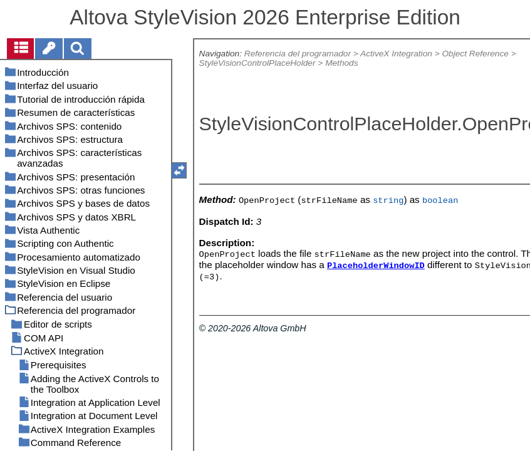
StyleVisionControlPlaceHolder (257, 63)
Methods (341, 63)
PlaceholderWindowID (376, 266)
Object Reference (475, 53)
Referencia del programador (297, 53)
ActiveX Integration (396, 53)
